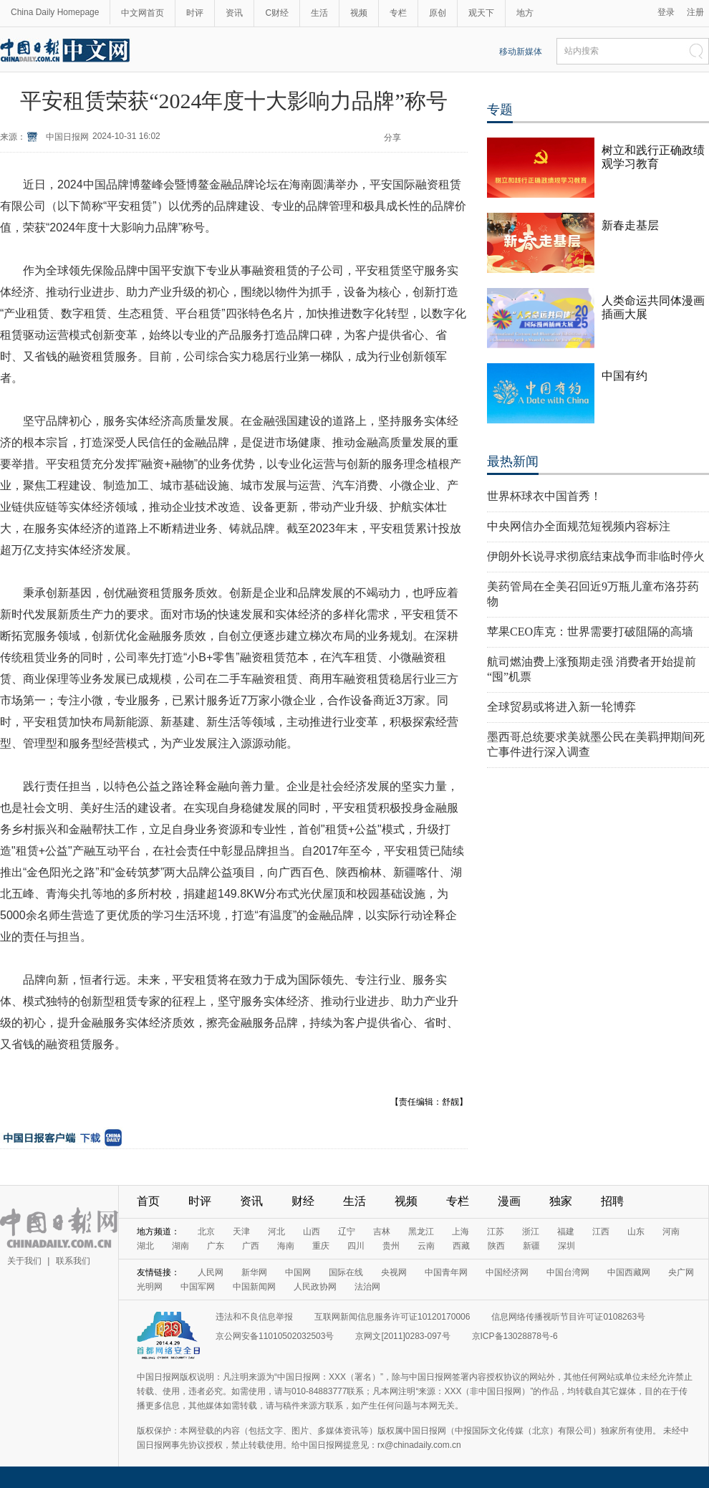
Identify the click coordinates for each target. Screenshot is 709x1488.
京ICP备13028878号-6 (515, 1336)
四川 (356, 1246)
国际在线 (346, 1272)
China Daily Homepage (55, 12)
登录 (666, 12)
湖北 (145, 1246)
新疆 (531, 1246)
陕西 (496, 1246)
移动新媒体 (520, 52)
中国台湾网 (567, 1272)
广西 (250, 1246)
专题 (500, 109)
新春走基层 (630, 225)
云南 (426, 1246)
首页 (148, 1201)
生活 (319, 13)
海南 (285, 1246)
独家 (560, 1201)
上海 (460, 1232)
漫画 (509, 1201)
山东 (636, 1232)
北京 (206, 1232)
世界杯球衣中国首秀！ (544, 496)
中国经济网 (507, 1272)
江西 (600, 1232)
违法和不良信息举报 (254, 1317)
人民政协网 (315, 1287)
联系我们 (73, 1261)
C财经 (277, 13)
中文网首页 (142, 13)
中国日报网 (67, 137)
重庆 (320, 1246)
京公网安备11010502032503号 (275, 1336)
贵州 (391, 1246)
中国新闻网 (254, 1287)
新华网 (254, 1272)
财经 (302, 1201)
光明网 (150, 1287)
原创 (437, 13)
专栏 (398, 13)
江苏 (495, 1232)
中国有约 (624, 376)
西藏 (461, 1246)
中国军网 (197, 1287)
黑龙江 (421, 1232)
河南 (671, 1232)
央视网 (394, 1272)
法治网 (367, 1287)
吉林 (381, 1232)
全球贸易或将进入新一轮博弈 (561, 707)
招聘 (612, 1201)
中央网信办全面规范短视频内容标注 (578, 526)
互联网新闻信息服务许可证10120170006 (392, 1317)
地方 (525, 13)
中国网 (298, 1272)
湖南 (180, 1246)
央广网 (681, 1272)
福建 (565, 1232)
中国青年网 (446, 1272)
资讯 (234, 13)
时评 (194, 13)
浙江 (530, 1232)
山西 (311, 1232)
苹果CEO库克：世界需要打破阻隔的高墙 (590, 631)
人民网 (210, 1272)
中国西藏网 (628, 1272)
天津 (241, 1232)
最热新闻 (513, 461)
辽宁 (346, 1232)
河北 (276, 1232)
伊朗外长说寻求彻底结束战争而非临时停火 (596, 556)
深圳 (566, 1246)
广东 (215, 1246)
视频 (358, 13)
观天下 (481, 13)
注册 (695, 12)
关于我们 (24, 1261)
